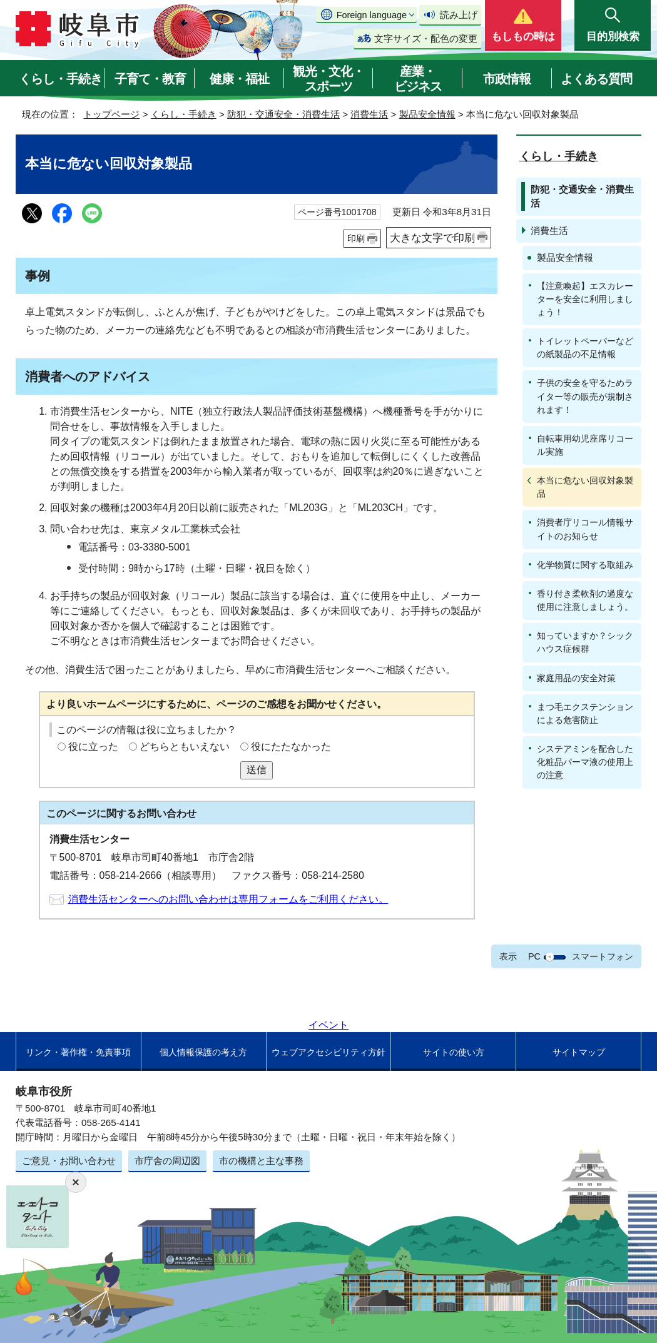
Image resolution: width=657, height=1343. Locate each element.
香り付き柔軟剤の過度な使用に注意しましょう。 (585, 600)
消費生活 (369, 114)
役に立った (93, 746)
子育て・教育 (150, 79)
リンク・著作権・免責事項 (78, 1052)
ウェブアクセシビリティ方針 (328, 1052)
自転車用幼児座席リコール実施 (585, 445)
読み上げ (458, 14)
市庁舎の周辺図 (167, 1160)
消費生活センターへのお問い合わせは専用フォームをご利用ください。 (228, 899)
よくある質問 (596, 79)
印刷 (356, 238)
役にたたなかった (291, 746)
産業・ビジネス (418, 78)
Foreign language (372, 15)
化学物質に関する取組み (585, 565)
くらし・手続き (60, 79)
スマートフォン (602, 956)
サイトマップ (579, 1052)
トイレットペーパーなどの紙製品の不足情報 (585, 347)
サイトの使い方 (453, 1052)
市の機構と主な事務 (261, 1160)
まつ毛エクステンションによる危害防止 (585, 713)
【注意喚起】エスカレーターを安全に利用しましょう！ (585, 299)
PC (534, 956)
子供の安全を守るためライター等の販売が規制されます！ (585, 396)
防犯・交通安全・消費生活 (283, 114)
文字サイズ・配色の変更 (425, 38)
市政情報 (507, 79)
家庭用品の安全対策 (576, 678)
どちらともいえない (185, 746)
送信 (257, 769)
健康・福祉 (239, 79)
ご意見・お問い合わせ (69, 1160)
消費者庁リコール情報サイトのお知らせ (585, 528)
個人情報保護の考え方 (203, 1052)
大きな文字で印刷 (432, 237)
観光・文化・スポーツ (328, 78)
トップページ (111, 114)
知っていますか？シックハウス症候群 (585, 642)
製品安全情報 (427, 114)
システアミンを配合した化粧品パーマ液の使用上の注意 (585, 762)
